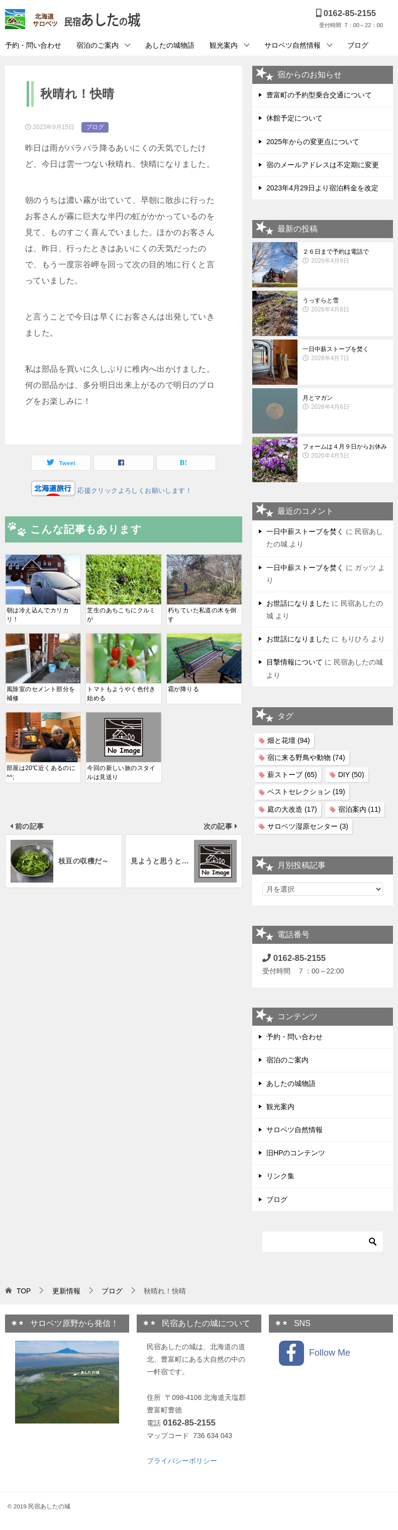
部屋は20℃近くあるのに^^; (41, 772)
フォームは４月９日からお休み (345, 451)
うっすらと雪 (345, 305)
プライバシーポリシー (182, 1461)
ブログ (357, 45)
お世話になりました (298, 603)
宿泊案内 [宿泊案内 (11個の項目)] (359, 809)
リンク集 (280, 1176)
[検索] (322, 1242)
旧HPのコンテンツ (295, 1153)
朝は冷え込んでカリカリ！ (38, 615)
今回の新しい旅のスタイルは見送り (121, 772)
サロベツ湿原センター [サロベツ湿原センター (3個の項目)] (307, 826)
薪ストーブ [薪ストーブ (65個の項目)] (292, 775)
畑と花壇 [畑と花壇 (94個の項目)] (288, 740)
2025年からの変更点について (312, 142)
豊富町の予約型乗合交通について (319, 95)
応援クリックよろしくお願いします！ (133, 490)
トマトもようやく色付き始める (121, 694)
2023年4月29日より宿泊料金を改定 (322, 188)
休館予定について (294, 118)
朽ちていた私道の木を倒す (202, 615)
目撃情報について (294, 662)
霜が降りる (183, 689)
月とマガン (345, 402)
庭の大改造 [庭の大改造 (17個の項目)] (292, 809)
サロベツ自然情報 (292, 45)
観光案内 (224, 45)
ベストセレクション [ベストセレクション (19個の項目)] (306, 792)
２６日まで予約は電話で (345, 256)
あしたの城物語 (169, 45)
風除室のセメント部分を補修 (41, 694)
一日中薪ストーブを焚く (345, 354)
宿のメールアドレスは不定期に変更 (322, 165)
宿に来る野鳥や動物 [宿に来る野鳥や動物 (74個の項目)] (306, 757)
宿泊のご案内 (97, 45)
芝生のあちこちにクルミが (121, 615)
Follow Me (314, 1353)
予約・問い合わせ (33, 45)
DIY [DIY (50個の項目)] (351, 775)
